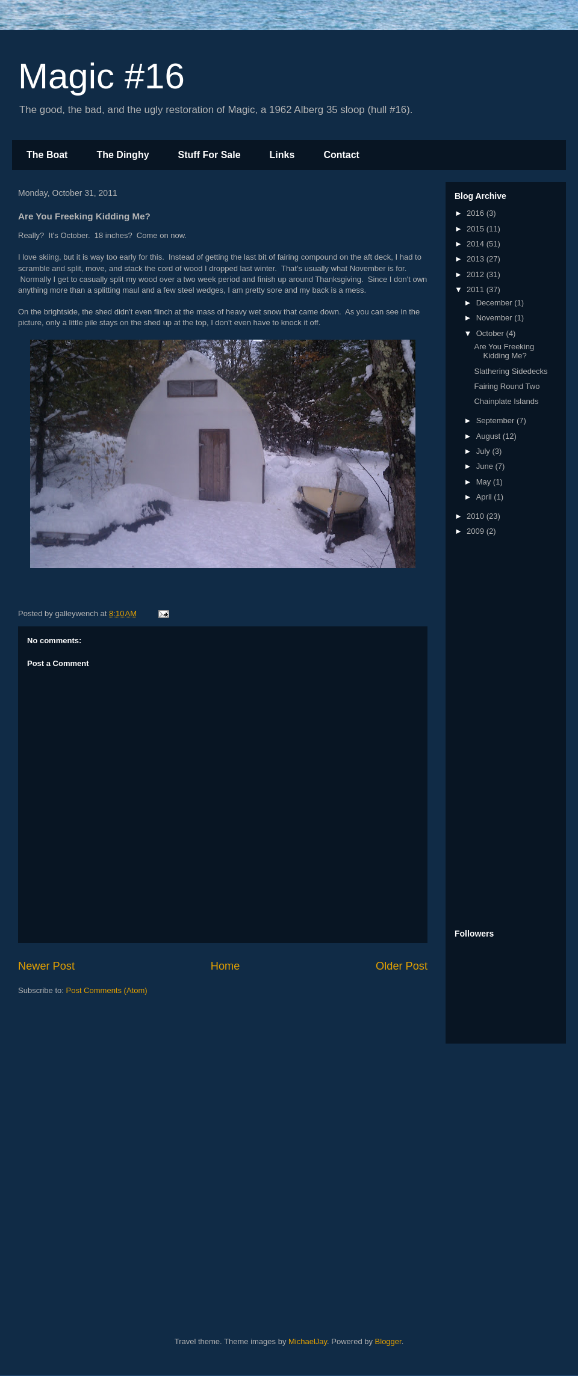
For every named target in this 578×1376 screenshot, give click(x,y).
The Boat (46, 155)
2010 (476, 516)
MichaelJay (307, 1341)
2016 (476, 213)
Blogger (388, 1341)
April (485, 496)
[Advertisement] (503, 733)
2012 (476, 274)
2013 (476, 258)
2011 (476, 289)
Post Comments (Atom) (107, 990)
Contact (341, 155)
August (489, 436)
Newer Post (46, 966)
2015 (476, 228)
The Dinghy (122, 155)
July (484, 451)
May (484, 481)
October (491, 333)
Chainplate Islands (506, 401)
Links (282, 155)
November (495, 317)
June (486, 466)
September (496, 420)
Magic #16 (101, 76)
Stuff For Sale (209, 155)
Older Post (401, 966)
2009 (476, 531)
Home (225, 966)
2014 (476, 243)
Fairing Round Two (506, 386)
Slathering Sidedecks (510, 371)
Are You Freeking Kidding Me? (504, 351)
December (495, 302)
